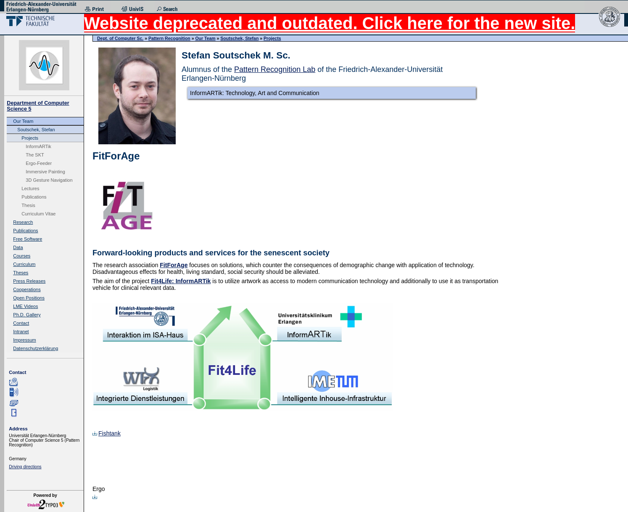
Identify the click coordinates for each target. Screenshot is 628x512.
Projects (29, 138)
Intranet (21, 331)
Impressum (24, 339)
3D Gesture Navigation (49, 180)
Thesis (28, 205)
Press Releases (29, 281)
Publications (33, 196)
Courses (21, 255)
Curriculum (24, 264)
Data (18, 247)
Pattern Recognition (169, 38)
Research (23, 222)
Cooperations (26, 289)
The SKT (35, 154)
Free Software (27, 238)
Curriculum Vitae (38, 213)
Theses (20, 272)
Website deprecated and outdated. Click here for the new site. (329, 23)
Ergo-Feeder (39, 163)
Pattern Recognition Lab (274, 69)
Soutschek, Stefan (36, 129)
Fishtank (106, 433)
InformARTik (38, 146)
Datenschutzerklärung (35, 348)
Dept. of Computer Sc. (120, 38)
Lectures (30, 188)
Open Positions (29, 297)
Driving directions (25, 466)
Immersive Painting (45, 171)
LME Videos (25, 306)
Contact (21, 323)
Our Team (23, 121)
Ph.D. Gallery (26, 314)
